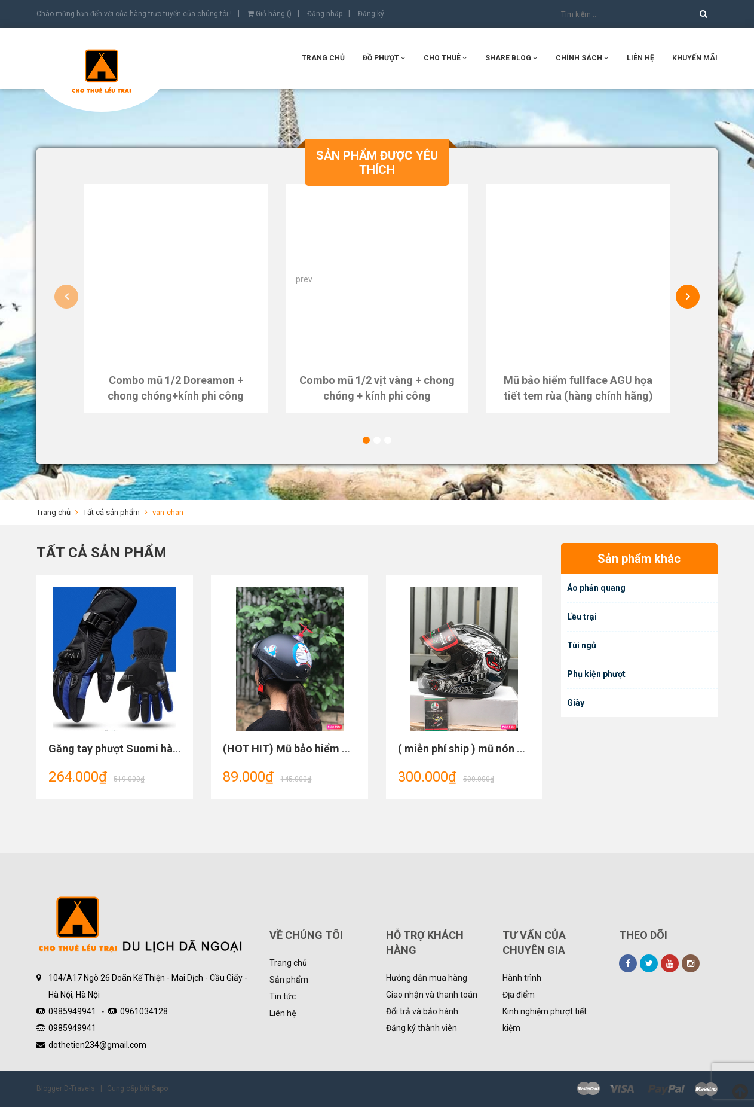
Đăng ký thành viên (421, 1028)
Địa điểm (518, 994)
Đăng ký (371, 14)
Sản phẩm (288, 979)
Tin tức (282, 996)
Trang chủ (323, 58)
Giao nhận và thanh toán (431, 994)
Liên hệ (282, 1013)
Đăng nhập (324, 14)
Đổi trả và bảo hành (422, 1011)
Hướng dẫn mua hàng (426, 978)
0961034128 (144, 1011)
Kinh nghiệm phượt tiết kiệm (544, 1020)
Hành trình (521, 978)
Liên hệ (640, 58)
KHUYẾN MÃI (695, 58)
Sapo (159, 1088)
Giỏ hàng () (269, 14)
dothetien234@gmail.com (97, 1045)
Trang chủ (288, 963)
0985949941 (72, 1011)
